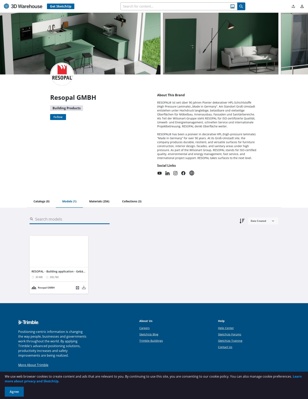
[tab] (41, 201)
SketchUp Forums (229, 334)
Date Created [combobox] (258, 221)
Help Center (226, 328)
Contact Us (225, 347)
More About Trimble (33, 365)
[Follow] (58, 117)
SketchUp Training (230, 341)
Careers (144, 328)
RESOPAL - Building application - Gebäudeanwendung (68, 271)
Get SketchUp (60, 6)
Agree (14, 391)
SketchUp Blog (148, 334)
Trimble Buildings (151, 341)
